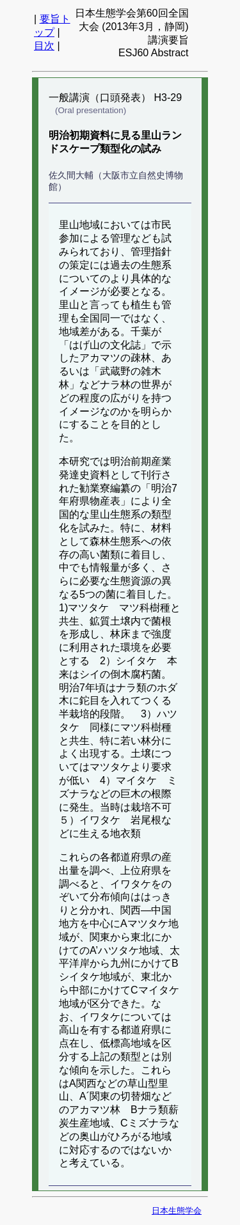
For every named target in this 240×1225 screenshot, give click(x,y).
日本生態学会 (177, 1210)
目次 (44, 45)
